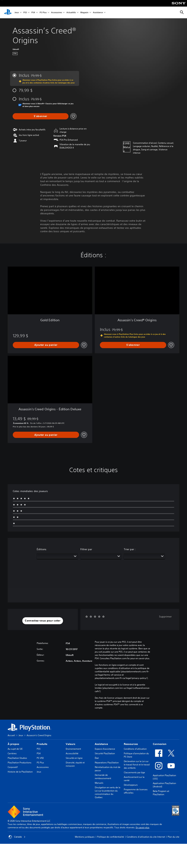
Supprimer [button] (165, 616)
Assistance (98, 12)
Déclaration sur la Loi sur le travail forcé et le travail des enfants (137, 764)
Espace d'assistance (105, 748)
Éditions (41, 549)
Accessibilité (72, 753)
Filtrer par (86, 549)
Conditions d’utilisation (135, 748)
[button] (43, 621)
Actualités (71, 12)
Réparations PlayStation (107, 762)
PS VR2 (40, 758)
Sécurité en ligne (74, 758)
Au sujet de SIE (15, 748)
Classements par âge (134, 772)
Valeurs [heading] (70, 744)
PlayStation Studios (17, 758)
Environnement (73, 748)
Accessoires (56, 12)
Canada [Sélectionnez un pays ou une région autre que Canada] (17, 836)
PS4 (33, 12)
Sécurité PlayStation (105, 753)
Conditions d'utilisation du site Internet (146, 836)
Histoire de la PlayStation (20, 771)
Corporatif (13, 767)
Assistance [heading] (101, 744)
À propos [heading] (13, 744)
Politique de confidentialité (110, 836)
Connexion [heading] (159, 744)
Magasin (84, 12)
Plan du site (173, 836)
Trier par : (130, 549)
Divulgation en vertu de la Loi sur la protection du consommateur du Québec (107, 792)
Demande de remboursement (103, 776)
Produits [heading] (42, 744)
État (97, 758)
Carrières (12, 753)
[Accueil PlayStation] (7, 12)
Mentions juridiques (85, 836)
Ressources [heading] (131, 744)
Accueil (11, 735)
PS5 (25, 12)
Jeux (17, 12)
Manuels (99, 782)
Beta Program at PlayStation (161, 793)
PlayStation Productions (19, 762)
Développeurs (131, 784)
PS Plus (43, 12)
